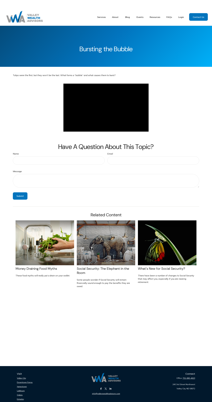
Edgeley (20, 391)
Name (16, 145)
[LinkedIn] (110, 380)
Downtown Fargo (25, 374)
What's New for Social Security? (161, 260)
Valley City (21, 370)
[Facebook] (101, 380)
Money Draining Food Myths (36, 260)
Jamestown (22, 378)
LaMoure (21, 382)
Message (17, 163)
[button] (101, 8)
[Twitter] (106, 380)
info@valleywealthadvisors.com (106, 385)
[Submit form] (20, 188)
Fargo (19, 395)
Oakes (20, 387)
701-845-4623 (189, 370)
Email (110, 145)
